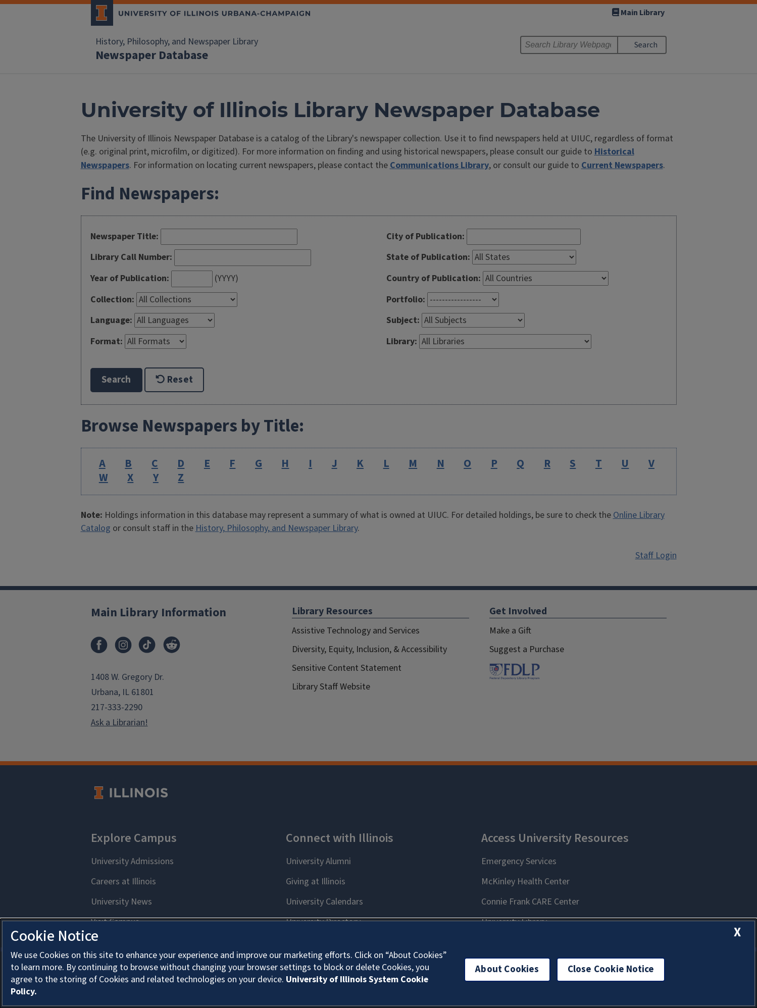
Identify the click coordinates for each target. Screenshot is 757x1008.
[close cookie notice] (737, 932)
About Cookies (507, 969)
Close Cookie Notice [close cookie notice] (611, 969)
